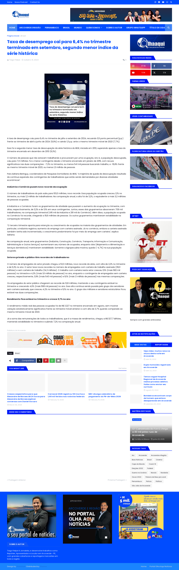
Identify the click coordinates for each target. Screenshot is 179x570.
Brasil (23, 35)
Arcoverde (143, 455)
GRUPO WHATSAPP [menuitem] (135, 27)
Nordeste (164, 473)
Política (159, 481)
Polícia (148, 481)
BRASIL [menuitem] (66, 27)
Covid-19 (152, 464)
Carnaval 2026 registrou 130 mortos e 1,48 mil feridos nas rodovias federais (66, 395)
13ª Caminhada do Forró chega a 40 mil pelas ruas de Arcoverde (150, 432)
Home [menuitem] (12, 27)
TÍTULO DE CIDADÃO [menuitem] (159, 27)
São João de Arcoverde (141, 486)
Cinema (159, 460)
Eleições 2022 (137, 468)
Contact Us (35, 2)
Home (9, 2)
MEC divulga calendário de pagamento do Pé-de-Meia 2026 (105, 395)
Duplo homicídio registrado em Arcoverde (157, 366)
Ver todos (122, 368)
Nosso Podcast (21, 2)
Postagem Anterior (17, 480)
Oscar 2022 (136, 477)
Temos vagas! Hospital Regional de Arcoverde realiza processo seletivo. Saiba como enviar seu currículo (156, 381)
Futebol (150, 468)
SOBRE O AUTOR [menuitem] (114, 27)
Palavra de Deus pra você (156, 477)
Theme (43, 566)
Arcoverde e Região (158, 455)
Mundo (153, 473)
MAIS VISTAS (141, 344)
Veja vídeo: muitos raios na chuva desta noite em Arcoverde (157, 353)
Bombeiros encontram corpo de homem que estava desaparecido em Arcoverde (158, 398)
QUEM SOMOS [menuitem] (93, 27)
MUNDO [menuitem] (78, 27)
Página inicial (13, 35)
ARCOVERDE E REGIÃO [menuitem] (30, 27)
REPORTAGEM (161, 344)
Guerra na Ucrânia (139, 473)
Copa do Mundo (138, 464)
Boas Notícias (137, 460)
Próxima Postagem (116, 480)
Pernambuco (137, 481)
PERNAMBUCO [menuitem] (52, 27)
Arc (133, 455)
